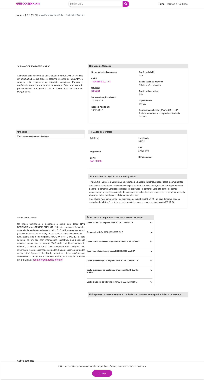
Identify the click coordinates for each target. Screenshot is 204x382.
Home (19, 15)
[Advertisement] (97, 42)
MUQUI (34, 15)
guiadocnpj (28, 3)
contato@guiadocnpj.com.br (48, 259)
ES (26, 15)
